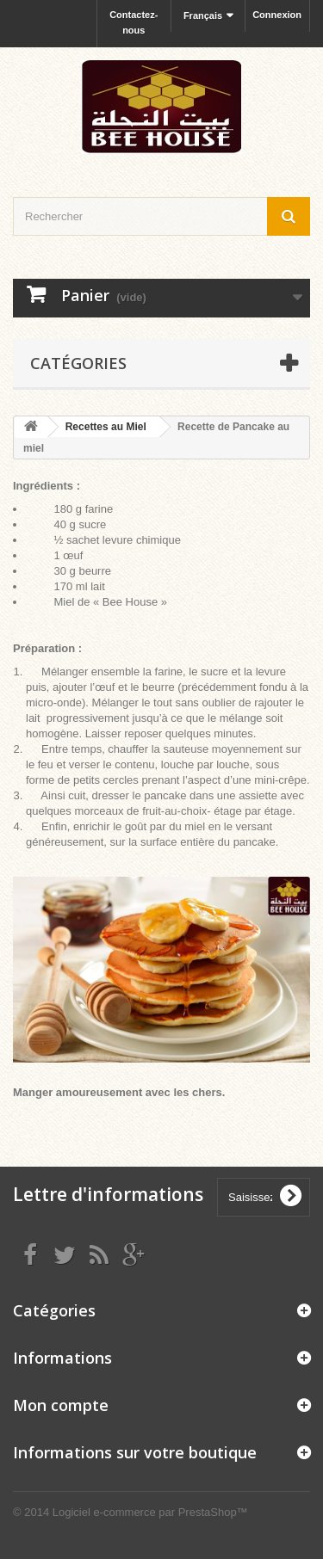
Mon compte (61, 1405)
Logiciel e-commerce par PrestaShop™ (150, 1512)
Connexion (276, 14)
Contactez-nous (133, 22)
